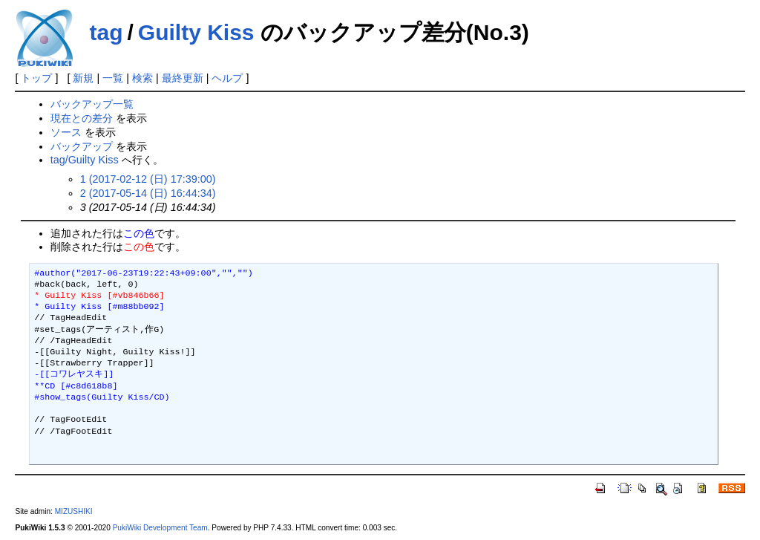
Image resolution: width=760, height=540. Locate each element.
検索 (142, 78)
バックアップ (81, 146)
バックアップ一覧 (92, 104)
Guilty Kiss (196, 32)
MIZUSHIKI (74, 511)
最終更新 (182, 78)
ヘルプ (227, 78)
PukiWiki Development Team (160, 528)
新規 (83, 78)
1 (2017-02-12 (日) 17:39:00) (148, 179)
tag (105, 32)
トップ (36, 78)
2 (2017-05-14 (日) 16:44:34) (148, 193)
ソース (66, 132)
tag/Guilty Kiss (84, 160)
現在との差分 (81, 118)
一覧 (112, 78)
